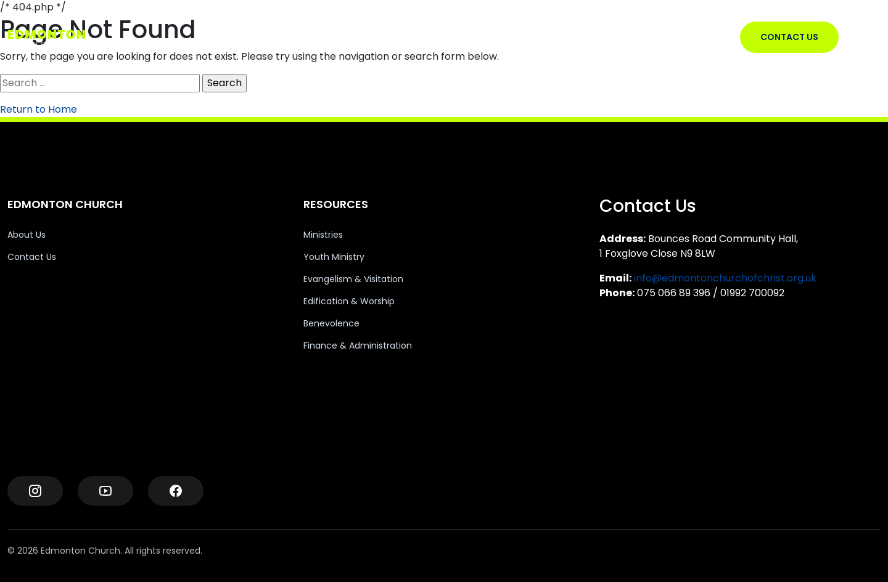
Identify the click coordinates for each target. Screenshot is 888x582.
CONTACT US (789, 37)
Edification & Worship (349, 301)
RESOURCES (513, 37)
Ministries (323, 234)
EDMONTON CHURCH (377, 37)
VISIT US (455, 37)
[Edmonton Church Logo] (68, 37)
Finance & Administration (357, 345)
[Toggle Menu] (870, 37)
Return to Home (38, 109)
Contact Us (31, 257)
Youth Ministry (333, 257)
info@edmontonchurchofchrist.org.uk (725, 278)
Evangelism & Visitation (353, 279)
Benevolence (331, 323)
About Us (26, 234)
